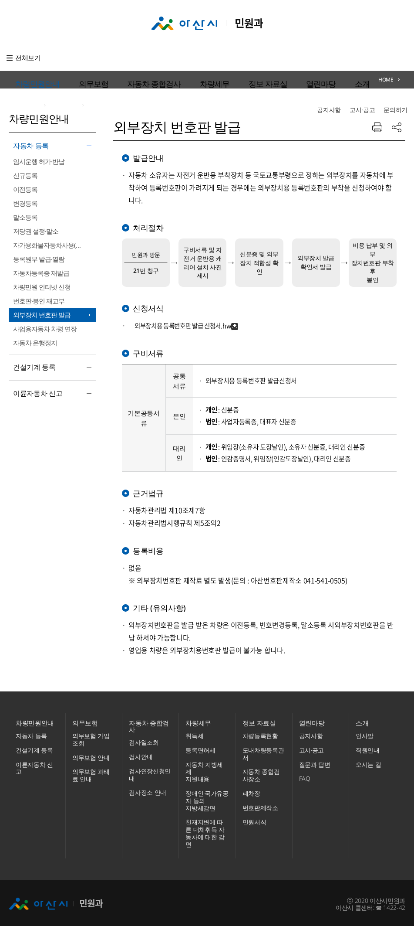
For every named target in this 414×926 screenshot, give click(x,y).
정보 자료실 (223, 57)
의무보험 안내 (91, 755)
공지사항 (329, 58)
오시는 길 (368, 762)
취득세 (194, 733)
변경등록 (25, 203)
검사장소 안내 (147, 790)
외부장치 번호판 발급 (42, 314)
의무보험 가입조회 (91, 737)
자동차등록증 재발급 (41, 273)
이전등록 (25, 189)
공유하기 (396, 119)
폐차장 (251, 791)
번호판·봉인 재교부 (38, 300)
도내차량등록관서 (263, 751)
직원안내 (368, 748)
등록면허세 (200, 748)
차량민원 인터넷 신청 (42, 287)
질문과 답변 (314, 762)
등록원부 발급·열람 (38, 259)
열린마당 (258, 57)
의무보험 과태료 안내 (91, 773)
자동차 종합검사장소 (261, 773)
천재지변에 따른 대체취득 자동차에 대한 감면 (204, 831)
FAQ (304, 776)
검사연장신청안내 (150, 773)
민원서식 (254, 820)
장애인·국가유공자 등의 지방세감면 (206, 798)
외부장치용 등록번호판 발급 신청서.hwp (186, 317)
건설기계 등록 (50, 368)
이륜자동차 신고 (50, 394)
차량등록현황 (260, 733)
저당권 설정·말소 (35, 231)
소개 (284, 57)
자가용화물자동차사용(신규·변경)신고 (54, 245)
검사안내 (141, 755)
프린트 (377, 119)
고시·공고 (362, 58)
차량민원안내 (65, 57)
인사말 (365, 733)
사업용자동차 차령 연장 (45, 328)
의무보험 (103, 57)
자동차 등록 (50, 146)
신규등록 (25, 175)
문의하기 (395, 58)
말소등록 (25, 217)
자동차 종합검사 (145, 57)
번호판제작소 (260, 805)
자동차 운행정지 (35, 342)
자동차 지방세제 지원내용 (204, 769)
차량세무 (187, 57)
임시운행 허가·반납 (38, 161)
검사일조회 (143, 740)
